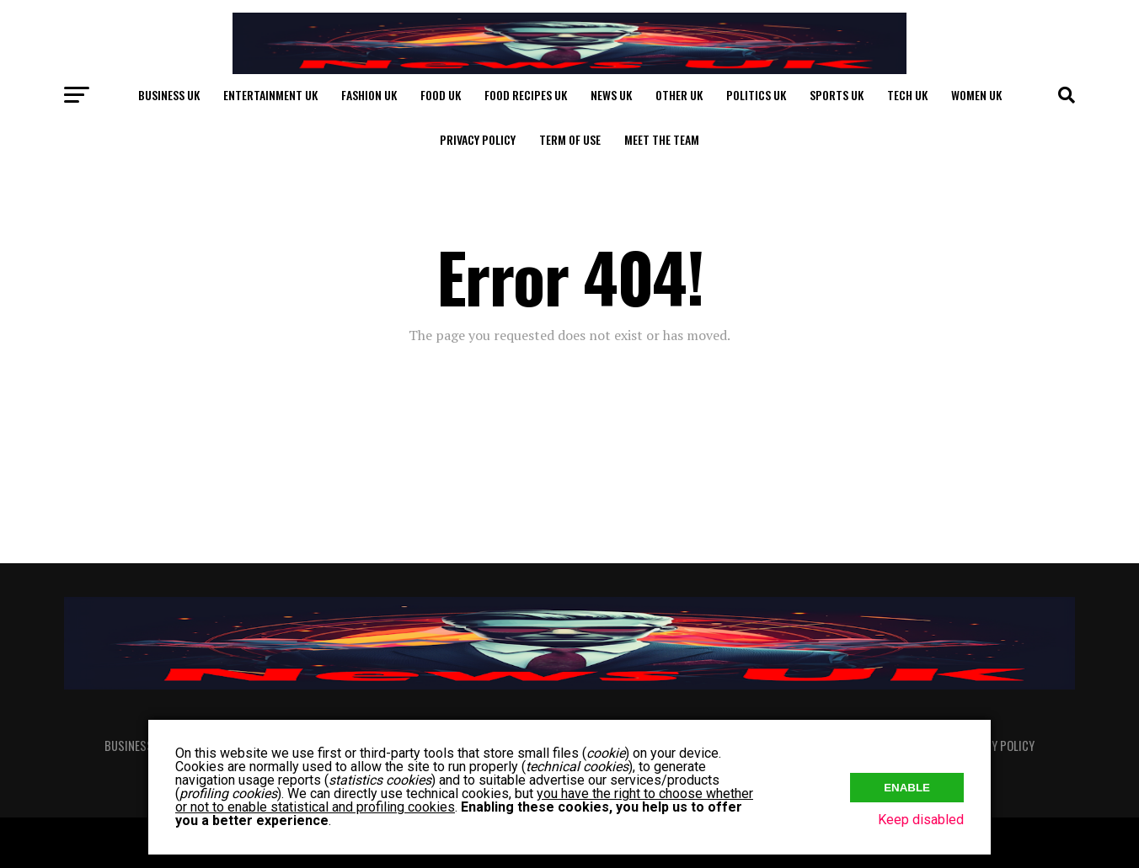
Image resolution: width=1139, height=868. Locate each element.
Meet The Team (661, 139)
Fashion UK (369, 95)
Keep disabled (921, 820)
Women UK (976, 95)
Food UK (440, 95)
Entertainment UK (270, 95)
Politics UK (756, 95)
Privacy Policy (478, 139)
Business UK (169, 95)
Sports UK (837, 95)
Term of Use (570, 139)
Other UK (679, 95)
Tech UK (907, 95)
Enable (907, 784)
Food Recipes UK (525, 95)
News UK (611, 95)
